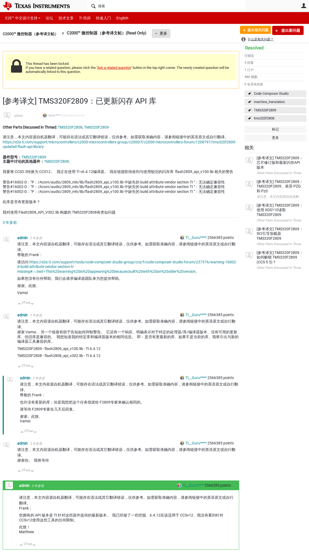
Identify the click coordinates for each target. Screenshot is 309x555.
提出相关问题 (256, 30)
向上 (19, 304)
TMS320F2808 (70, 127)
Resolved (254, 48)
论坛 (46, 18)
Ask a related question (114, 68)
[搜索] (166, 6)
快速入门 (98, 18)
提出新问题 (290, 30)
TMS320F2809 (265, 110)
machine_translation (269, 102)
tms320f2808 (264, 118)
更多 (167, 33)
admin (18, 116)
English (115, 18)
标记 (275, 129)
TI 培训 (80, 18)
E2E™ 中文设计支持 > (21, 18)
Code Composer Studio (271, 93)
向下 (32, 304)
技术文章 (62, 18)
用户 (303, 5)
